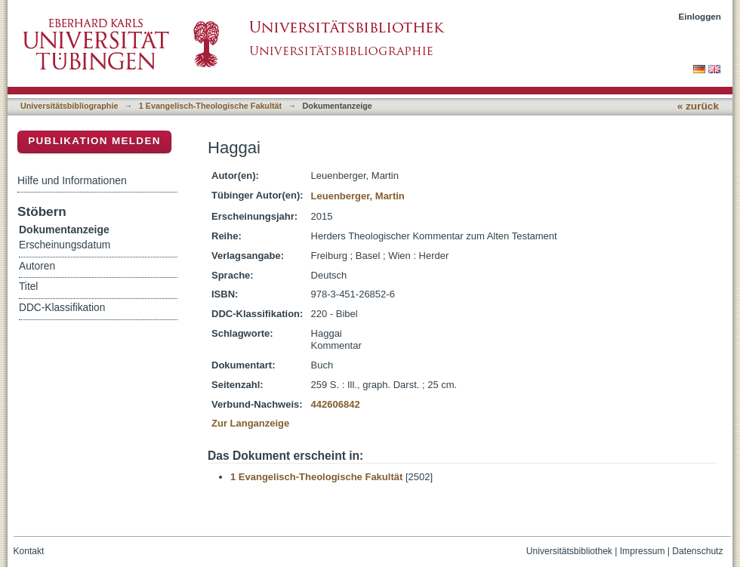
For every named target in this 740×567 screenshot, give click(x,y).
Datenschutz (697, 551)
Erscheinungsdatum (64, 245)
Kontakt (29, 551)
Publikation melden (94, 140)
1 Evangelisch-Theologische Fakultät (210, 105)
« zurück (698, 106)
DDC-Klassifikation (62, 307)
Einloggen (700, 16)
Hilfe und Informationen (72, 180)
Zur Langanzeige (250, 423)
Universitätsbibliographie (69, 105)
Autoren (37, 266)
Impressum (642, 551)
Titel (28, 286)
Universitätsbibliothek (569, 551)
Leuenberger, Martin (358, 196)
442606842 (335, 404)
